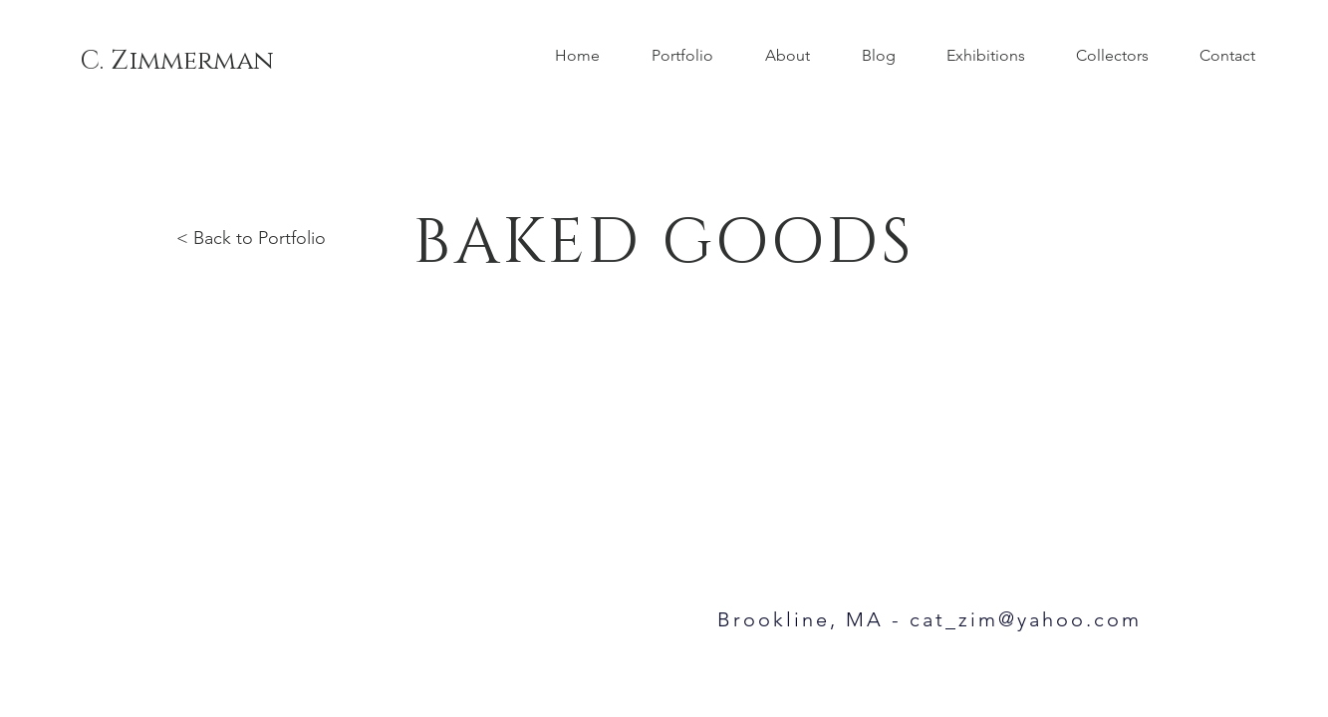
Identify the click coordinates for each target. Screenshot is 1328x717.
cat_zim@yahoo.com (1026, 619)
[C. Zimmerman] (177, 62)
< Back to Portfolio (251, 238)
